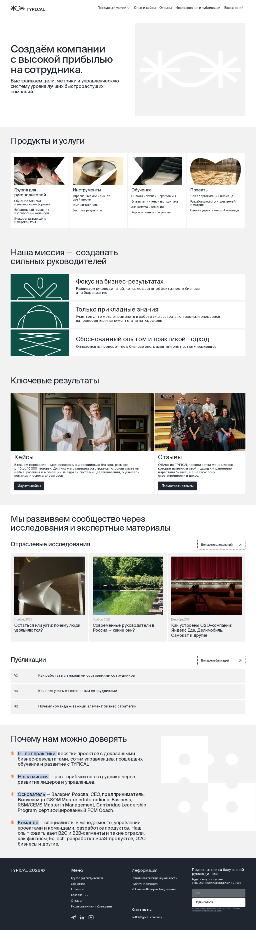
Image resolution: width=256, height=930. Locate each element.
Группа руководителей (87, 878)
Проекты (77, 889)
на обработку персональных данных (206, 911)
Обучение (78, 884)
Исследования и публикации (197, 8)
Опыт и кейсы (145, 8)
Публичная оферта (144, 884)
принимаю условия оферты (218, 908)
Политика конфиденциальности (154, 878)
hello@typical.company (146, 917)
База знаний (233, 8)
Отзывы (165, 8)
